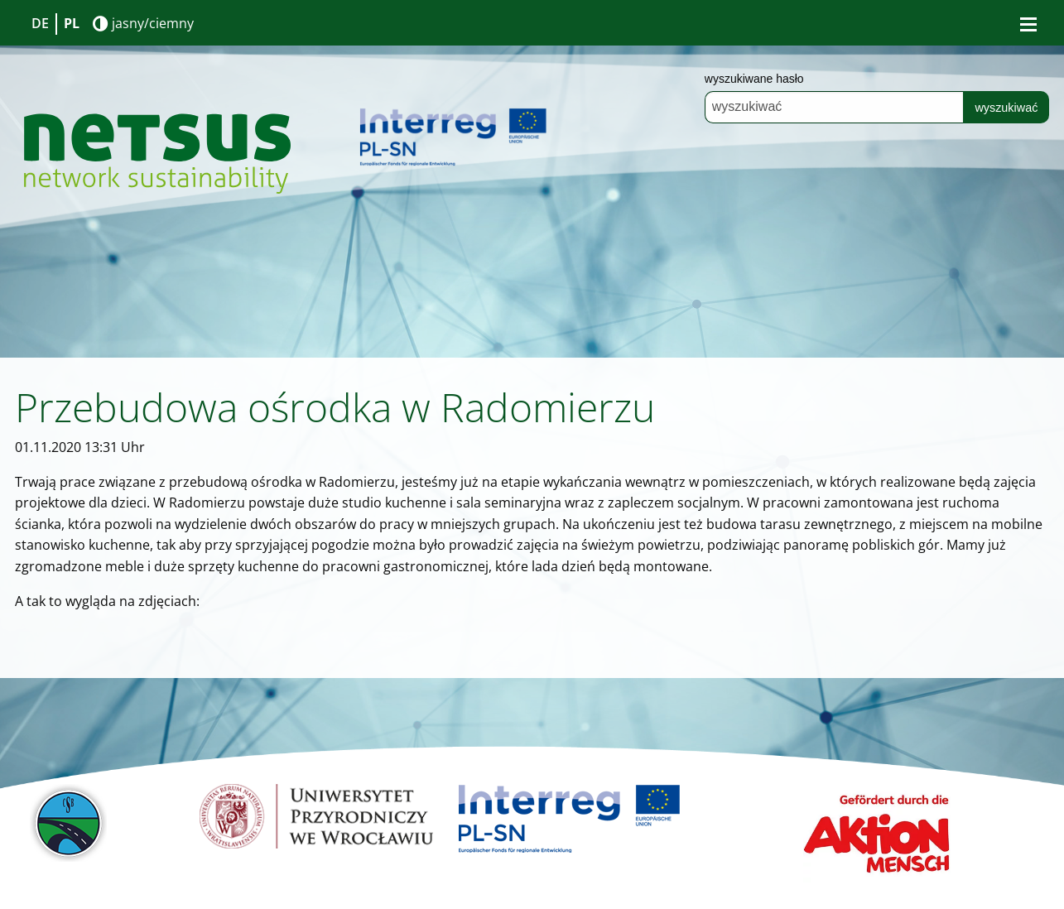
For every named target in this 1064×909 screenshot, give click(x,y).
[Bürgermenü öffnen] (1028, 24)
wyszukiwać (1006, 107)
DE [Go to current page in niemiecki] (40, 23)
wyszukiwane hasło (754, 78)
